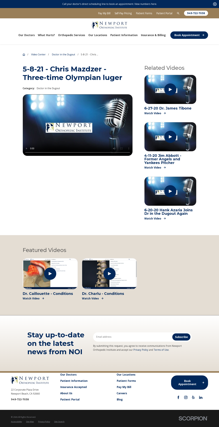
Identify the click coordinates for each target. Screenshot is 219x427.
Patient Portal (164, 13)
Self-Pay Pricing (123, 13)
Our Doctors (68, 374)
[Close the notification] (215, 4)
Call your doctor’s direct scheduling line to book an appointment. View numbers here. (109, 4)
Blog (120, 399)
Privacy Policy (140, 349)
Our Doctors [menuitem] (26, 35)
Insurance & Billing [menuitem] (153, 35)
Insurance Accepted (73, 387)
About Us (66, 393)
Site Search (59, 421)
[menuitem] (16, 421)
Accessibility (16, 421)
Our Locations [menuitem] (97, 35)
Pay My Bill (104, 13)
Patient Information (74, 381)
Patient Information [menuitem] (124, 35)
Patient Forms (144, 13)
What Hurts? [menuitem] (46, 35)
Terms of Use (161, 349)
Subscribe (181, 337)
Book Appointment (189, 35)
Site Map (30, 421)
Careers (122, 393)
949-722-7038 (196, 13)
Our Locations (126, 374)
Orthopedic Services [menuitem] (71, 35)
